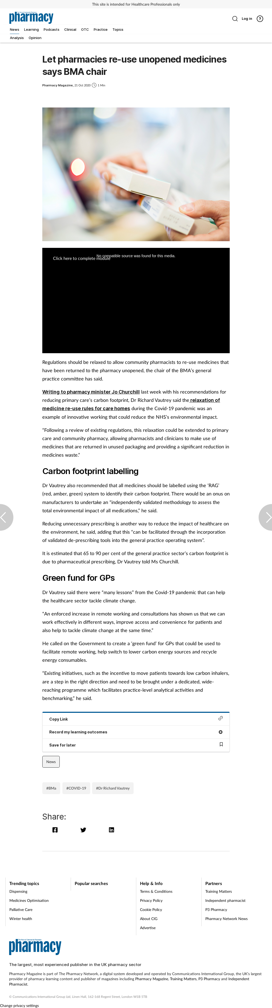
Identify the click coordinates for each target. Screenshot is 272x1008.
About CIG (148, 918)
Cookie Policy (151, 909)
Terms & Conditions (156, 891)
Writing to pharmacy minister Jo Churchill (91, 392)
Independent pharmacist (225, 900)
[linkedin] (112, 829)
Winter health (20, 918)
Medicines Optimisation (29, 900)
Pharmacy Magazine (151, 978)
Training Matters (218, 891)
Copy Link (136, 718)
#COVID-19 (76, 788)
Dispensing (18, 891)
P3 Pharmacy (216, 909)
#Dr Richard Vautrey (113, 788)
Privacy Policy (151, 900)
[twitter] (84, 829)
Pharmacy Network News (226, 918)
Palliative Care (20, 909)
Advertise (148, 927)
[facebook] (56, 829)
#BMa (51, 788)
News (51, 761)
